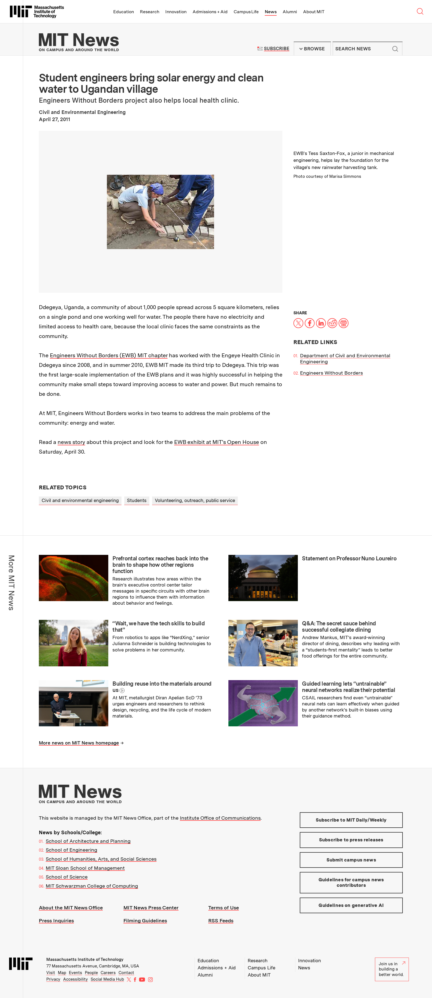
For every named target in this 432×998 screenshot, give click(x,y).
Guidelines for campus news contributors (351, 882)
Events (75, 972)
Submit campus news (351, 860)
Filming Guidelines (145, 920)
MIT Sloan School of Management (85, 868)
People (91, 972)
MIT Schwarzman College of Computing (92, 886)
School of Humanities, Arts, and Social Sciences (101, 859)
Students (137, 500)
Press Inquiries (56, 920)
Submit (395, 48)
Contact (126, 972)
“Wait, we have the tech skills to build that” (158, 626)
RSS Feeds (220, 920)
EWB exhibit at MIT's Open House (216, 442)
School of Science (67, 877)
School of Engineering (71, 850)
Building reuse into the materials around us (161, 686)
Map (62, 972)
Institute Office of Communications (220, 818)
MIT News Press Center (151, 907)
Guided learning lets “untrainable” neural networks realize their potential (348, 686)
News (271, 11)
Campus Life (246, 11)
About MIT (313, 11)
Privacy (53, 979)
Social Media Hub (107, 979)
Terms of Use (223, 907)
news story (71, 442)
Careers (108, 972)
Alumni (290, 11)
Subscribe (276, 48)
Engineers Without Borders (331, 373)
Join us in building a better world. (392, 969)
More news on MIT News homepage (79, 743)
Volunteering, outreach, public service (195, 500)
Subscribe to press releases (351, 839)
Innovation (176, 11)
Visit (50, 972)
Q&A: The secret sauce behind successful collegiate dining (339, 626)
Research (149, 11)
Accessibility (75, 979)
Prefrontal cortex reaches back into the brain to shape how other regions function (160, 564)
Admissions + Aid (210, 11)
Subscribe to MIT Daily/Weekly (351, 820)
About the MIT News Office (71, 907)
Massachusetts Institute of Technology (84, 959)
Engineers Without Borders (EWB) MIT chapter (109, 355)
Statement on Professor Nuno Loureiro (349, 558)
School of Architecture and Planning (88, 841)
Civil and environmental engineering (80, 500)
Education (123, 11)
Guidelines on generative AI (351, 905)
